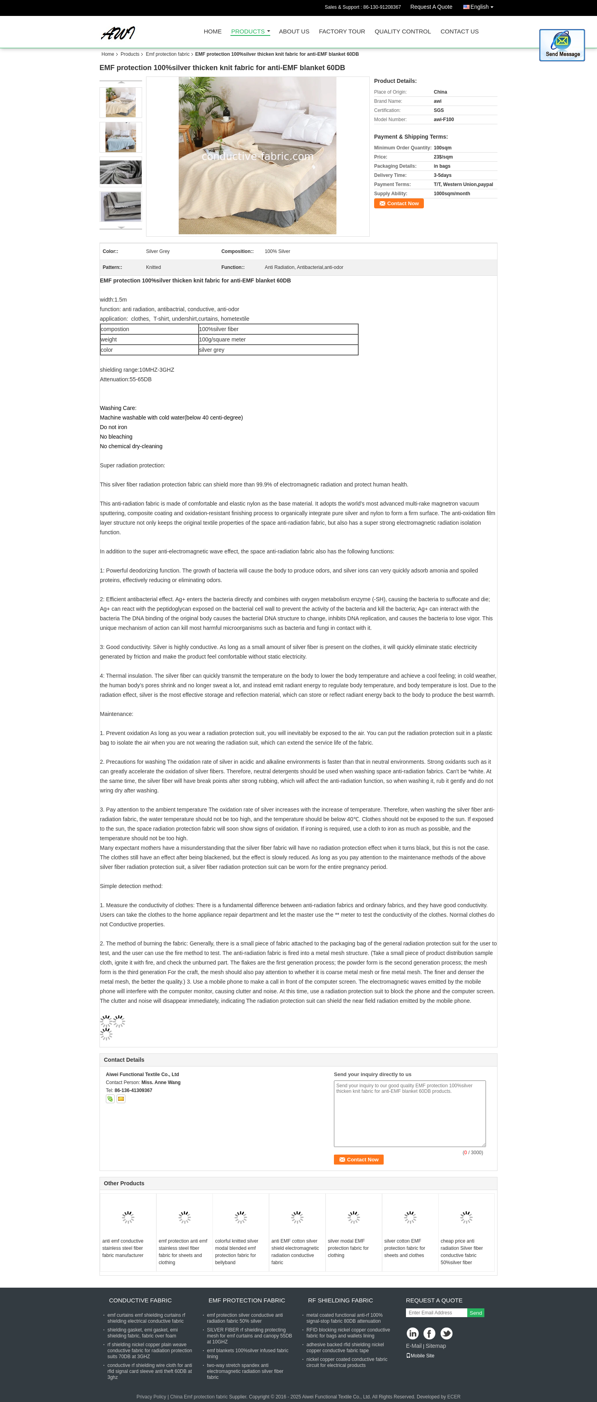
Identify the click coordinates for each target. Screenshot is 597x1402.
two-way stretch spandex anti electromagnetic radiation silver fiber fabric (245, 1371)
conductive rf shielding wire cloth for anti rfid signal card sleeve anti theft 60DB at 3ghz (149, 1371)
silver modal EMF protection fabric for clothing (348, 1248)
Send (476, 1313)
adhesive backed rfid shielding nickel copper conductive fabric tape (345, 1347)
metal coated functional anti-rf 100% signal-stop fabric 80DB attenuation (344, 1318)
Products (248, 32)
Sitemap (435, 1346)
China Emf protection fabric (199, 1397)
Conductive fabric (140, 1300)
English (484, 5)
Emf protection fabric (167, 54)
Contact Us (460, 32)
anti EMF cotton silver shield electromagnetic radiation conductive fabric (295, 1251)
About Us (294, 32)
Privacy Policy (151, 1397)
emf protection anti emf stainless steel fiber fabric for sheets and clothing (183, 1251)
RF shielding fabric (340, 1300)
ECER (453, 1397)
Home (213, 32)
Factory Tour (342, 32)
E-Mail (414, 1346)
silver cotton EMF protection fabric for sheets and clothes (404, 1248)
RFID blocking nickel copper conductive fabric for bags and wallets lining (348, 1333)
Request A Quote (431, 7)
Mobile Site (420, 1356)
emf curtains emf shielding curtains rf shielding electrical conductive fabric (146, 1318)
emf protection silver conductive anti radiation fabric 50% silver (245, 1318)
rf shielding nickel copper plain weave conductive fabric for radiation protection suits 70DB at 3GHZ (149, 1350)
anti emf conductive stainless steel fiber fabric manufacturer (122, 1248)
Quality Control (403, 32)
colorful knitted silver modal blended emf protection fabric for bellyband (236, 1251)
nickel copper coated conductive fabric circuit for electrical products (346, 1362)
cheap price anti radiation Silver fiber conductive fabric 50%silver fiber (462, 1251)
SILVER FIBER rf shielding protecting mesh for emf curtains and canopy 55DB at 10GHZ (249, 1336)
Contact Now (403, 203)
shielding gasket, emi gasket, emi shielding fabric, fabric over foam (142, 1333)
